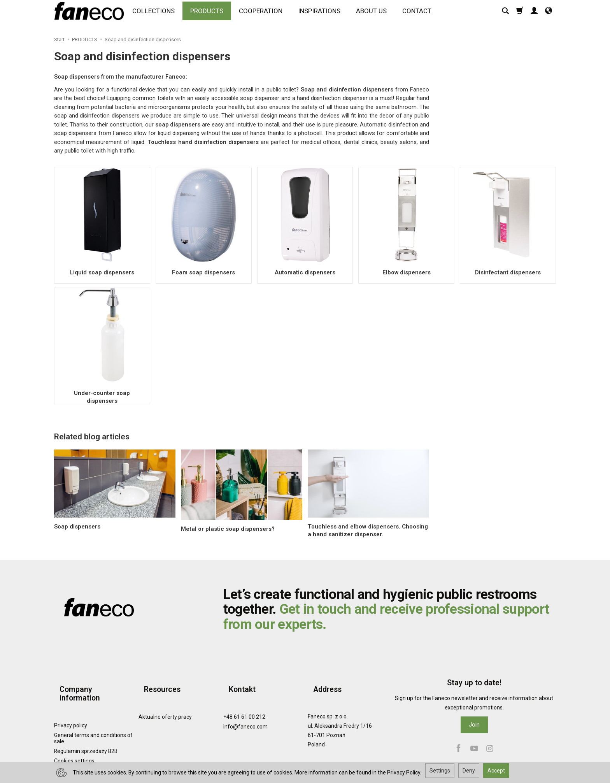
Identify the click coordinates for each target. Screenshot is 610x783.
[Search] (505, 14)
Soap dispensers (77, 526)
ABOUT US (374, 14)
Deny (469, 770)
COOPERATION (264, 14)
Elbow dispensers (406, 272)
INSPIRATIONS (322, 14)
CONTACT (420, 14)
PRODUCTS (210, 14)
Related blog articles (92, 436)
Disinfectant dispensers (508, 272)
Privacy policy (70, 703)
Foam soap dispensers (203, 272)
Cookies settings (74, 739)
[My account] (534, 14)
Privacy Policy (403, 772)
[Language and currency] (548, 14)
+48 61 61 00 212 (244, 703)
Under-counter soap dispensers (102, 393)
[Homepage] (91, 14)
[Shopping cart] (519, 14)
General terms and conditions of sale (93, 716)
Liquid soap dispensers (102, 272)
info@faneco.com (245, 713)
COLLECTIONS (157, 14)
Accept (496, 770)
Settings (439, 770)
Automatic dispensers (305, 272)
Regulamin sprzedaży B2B (85, 729)
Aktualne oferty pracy (165, 703)
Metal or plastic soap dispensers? (228, 528)
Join (474, 724)
